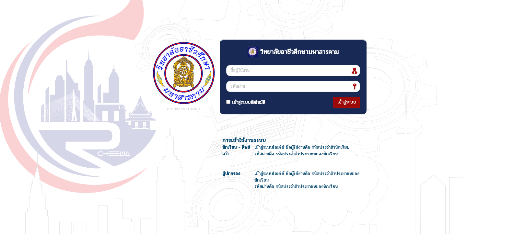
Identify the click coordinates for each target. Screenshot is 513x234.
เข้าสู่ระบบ (346, 102)
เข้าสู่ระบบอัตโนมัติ (245, 102)
